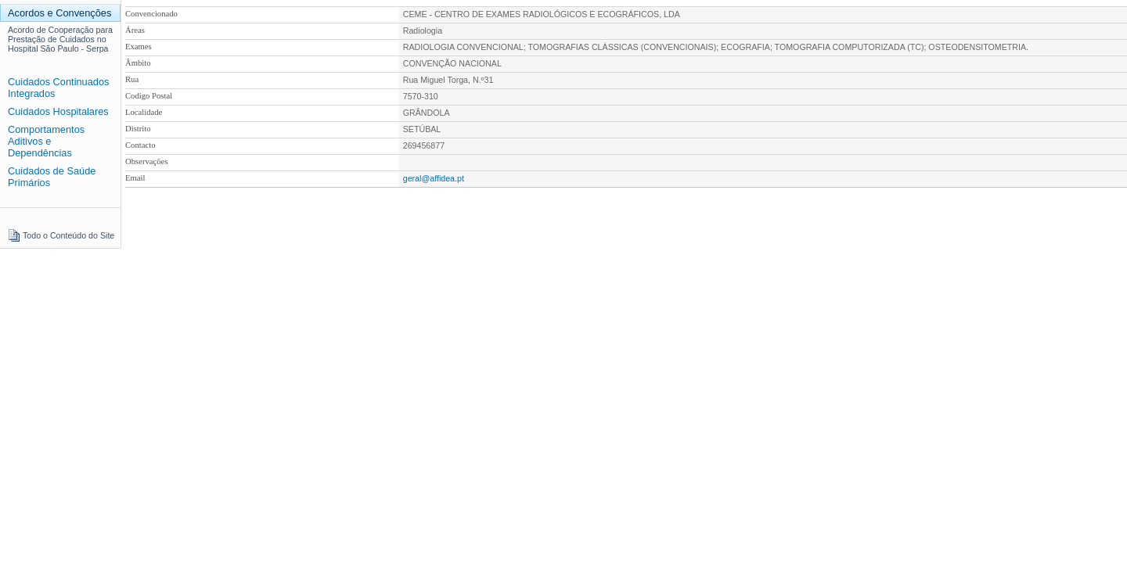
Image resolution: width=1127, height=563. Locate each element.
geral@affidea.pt (433, 178)
